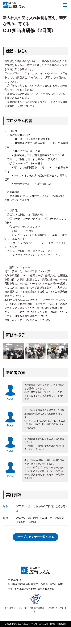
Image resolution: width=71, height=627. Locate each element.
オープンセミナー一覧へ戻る (35, 536)
